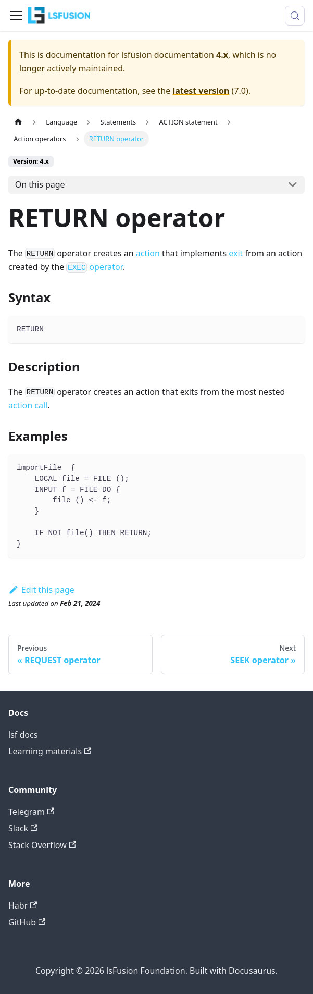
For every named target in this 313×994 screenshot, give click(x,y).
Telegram (31, 811)
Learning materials (49, 751)
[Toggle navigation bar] (16, 15)
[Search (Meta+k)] (295, 16)
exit (236, 253)
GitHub (26, 922)
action (148, 253)
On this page (40, 184)
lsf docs (22, 734)
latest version (200, 90)
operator (94, 266)
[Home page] (18, 122)
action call (27, 405)
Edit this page (41, 589)
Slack (22, 828)
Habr (22, 905)
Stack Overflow (42, 845)
